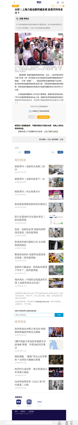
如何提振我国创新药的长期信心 (31, 204)
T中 (57, 6)
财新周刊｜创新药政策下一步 (30, 179)
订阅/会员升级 (43, 117)
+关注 (27, 152)
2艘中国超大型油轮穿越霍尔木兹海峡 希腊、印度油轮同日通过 (30, 344)
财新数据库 (26, 126)
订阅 (59, 315)
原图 (60, 34)
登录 (30, 111)
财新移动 (18, 397)
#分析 (52, 152)
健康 (15, 6)
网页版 (23, 411)
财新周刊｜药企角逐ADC (28, 191)
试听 (60, 6)
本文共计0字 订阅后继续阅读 (39, 106)
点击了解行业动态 (51, 131)
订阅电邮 (30, 411)
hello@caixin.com (42, 302)
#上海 (19, 152)
